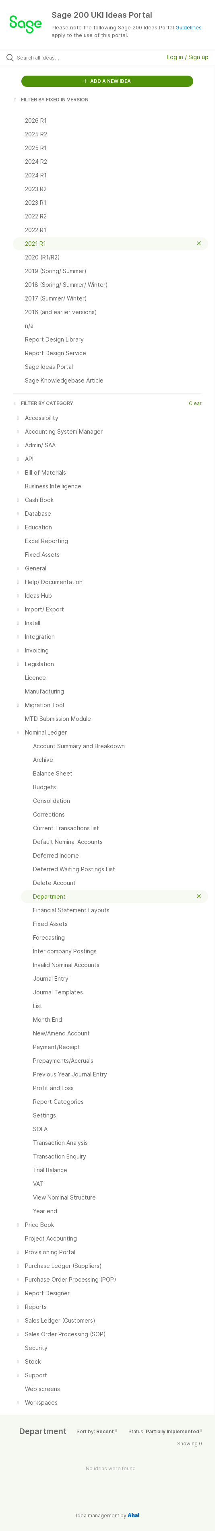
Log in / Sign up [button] (188, 57)
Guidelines (189, 27)
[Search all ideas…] (63, 57)
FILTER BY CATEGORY (43, 403)
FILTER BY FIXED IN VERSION (51, 100)
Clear (195, 403)
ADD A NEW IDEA (107, 81)
